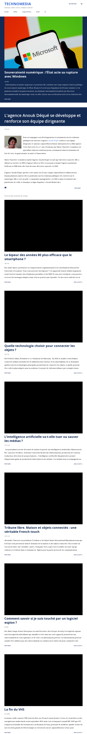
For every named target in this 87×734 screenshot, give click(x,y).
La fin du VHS (14, 709)
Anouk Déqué (53, 141)
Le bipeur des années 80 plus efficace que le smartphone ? (38, 257)
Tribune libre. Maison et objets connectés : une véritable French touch (40, 530)
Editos (15, 12)
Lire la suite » (78, 282)
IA (45, 12)
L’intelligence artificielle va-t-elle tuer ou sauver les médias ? (41, 439)
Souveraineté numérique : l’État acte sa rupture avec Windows (41, 74)
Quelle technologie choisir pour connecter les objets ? (39, 348)
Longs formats (26, 12)
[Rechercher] (72, 4)
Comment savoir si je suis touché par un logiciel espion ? (41, 620)
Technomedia (17, 3)
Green (38, 12)
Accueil (6, 12)
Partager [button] (7, 99)
